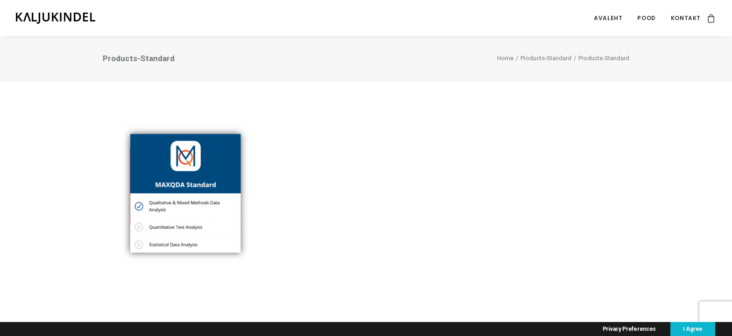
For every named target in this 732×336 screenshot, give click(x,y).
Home (505, 58)
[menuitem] (608, 18)
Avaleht (608, 18)
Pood (646, 18)
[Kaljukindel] (55, 18)
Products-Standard (546, 58)
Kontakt (686, 18)
